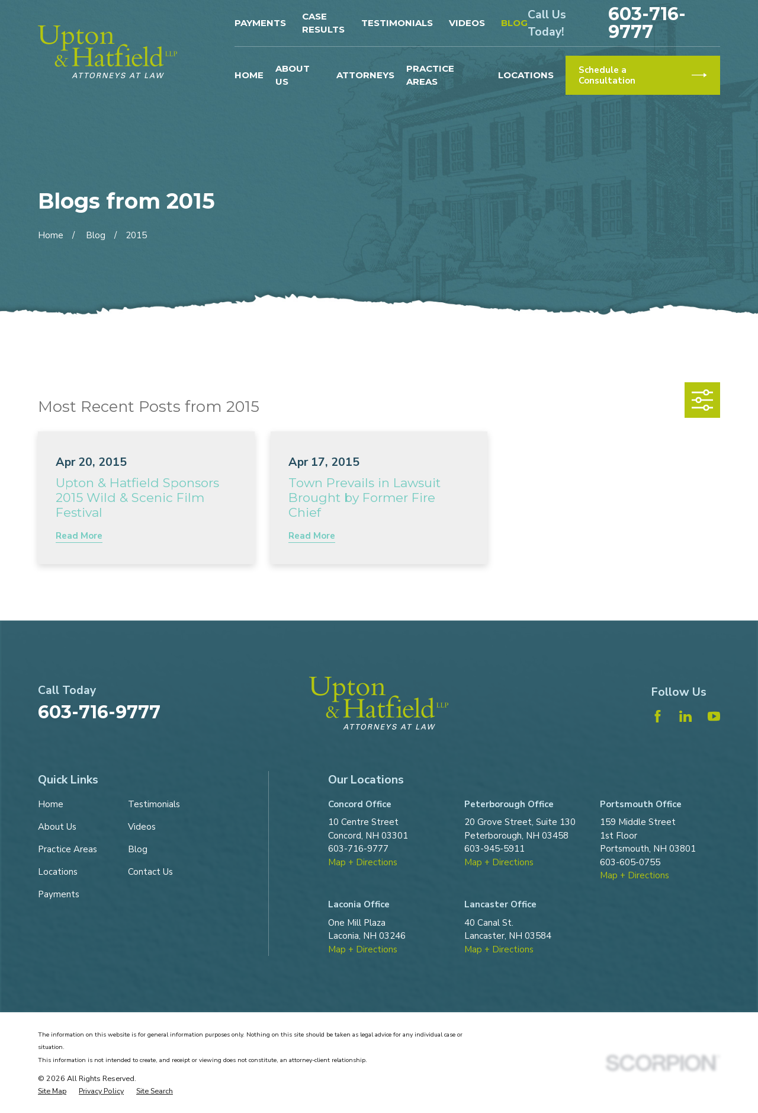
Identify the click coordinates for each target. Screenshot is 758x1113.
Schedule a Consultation (642, 75)
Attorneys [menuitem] (365, 75)
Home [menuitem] (249, 75)
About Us (57, 827)
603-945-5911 (494, 849)
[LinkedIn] (685, 716)
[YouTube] (714, 716)
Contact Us (150, 872)
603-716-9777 (647, 23)
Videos (467, 22)
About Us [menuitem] (292, 75)
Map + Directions (362, 862)
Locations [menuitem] (526, 75)
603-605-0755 (630, 862)
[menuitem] (52, 1091)
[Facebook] (657, 716)
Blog (514, 22)
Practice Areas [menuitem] (430, 75)
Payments (260, 22)
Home (50, 804)
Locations (58, 872)
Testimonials (397, 22)
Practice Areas (67, 849)
